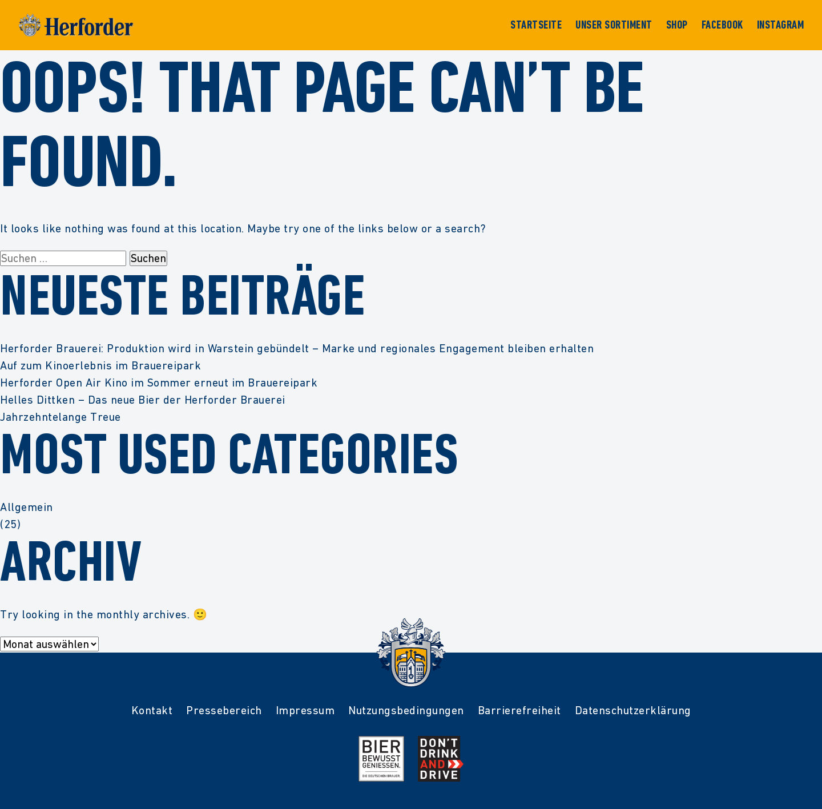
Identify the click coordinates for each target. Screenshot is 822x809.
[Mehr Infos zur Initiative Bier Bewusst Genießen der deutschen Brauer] (381, 759)
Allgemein (26, 507)
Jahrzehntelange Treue (60, 416)
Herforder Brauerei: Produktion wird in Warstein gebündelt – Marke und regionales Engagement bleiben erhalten (297, 348)
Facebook (722, 25)
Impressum (305, 710)
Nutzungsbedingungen (406, 710)
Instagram (780, 25)
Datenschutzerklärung (633, 710)
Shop (677, 25)
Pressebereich (224, 710)
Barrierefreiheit (519, 710)
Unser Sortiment (613, 25)
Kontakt (152, 710)
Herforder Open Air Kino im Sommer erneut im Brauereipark (158, 382)
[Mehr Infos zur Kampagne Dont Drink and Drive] (441, 759)
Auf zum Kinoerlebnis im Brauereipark (100, 365)
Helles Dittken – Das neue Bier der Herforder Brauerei (142, 399)
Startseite (536, 25)
